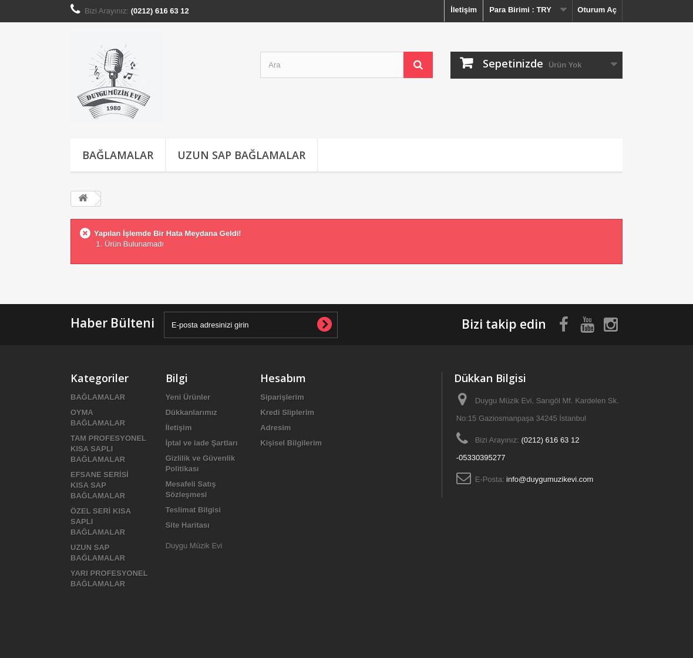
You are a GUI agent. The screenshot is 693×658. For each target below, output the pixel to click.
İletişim (463, 9)
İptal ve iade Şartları (202, 442)
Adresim (275, 427)
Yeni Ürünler (188, 397)
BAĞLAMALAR (117, 155)
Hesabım (283, 378)
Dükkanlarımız (191, 412)
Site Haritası (188, 525)
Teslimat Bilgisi (193, 509)
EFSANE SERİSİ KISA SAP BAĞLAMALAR (99, 485)
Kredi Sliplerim (287, 412)
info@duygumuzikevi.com (549, 479)
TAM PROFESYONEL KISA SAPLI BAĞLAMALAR (108, 449)
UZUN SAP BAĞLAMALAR (241, 155)
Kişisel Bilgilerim (291, 442)
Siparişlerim (282, 397)
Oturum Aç (597, 9)
